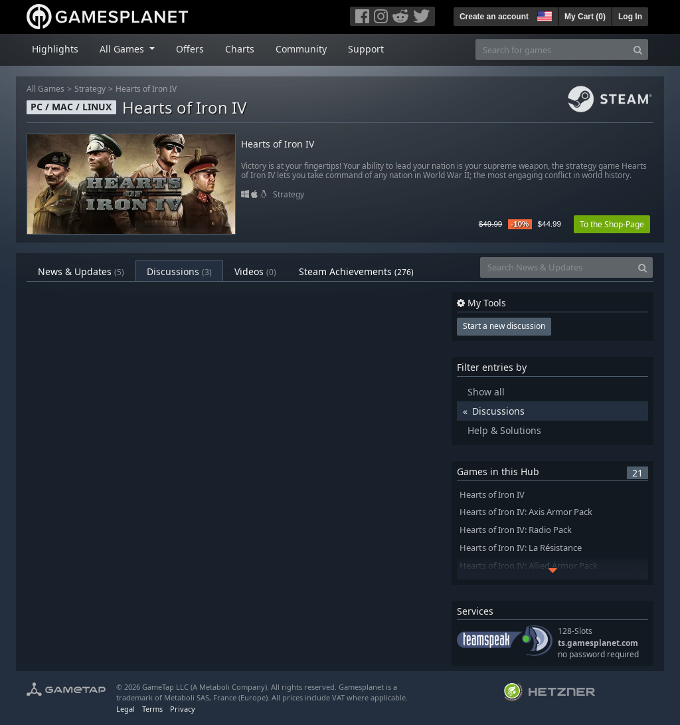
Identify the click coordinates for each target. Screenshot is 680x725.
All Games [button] (123, 49)
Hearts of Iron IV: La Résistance (521, 548)
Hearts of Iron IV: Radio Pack (516, 530)
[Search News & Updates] (556, 267)
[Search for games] (551, 49)
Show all (486, 391)
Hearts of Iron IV (146, 89)
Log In (630, 16)
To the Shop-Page (612, 224)
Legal (125, 709)
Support (366, 49)
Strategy (90, 89)
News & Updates (81, 271)
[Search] (638, 49)
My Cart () (585, 16)
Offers (190, 49)
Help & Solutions (504, 430)
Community (301, 49)
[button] (543, 14)
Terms (152, 709)
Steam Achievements (356, 271)
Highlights (55, 49)
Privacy (182, 709)
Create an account (494, 16)
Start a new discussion (504, 326)
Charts (239, 49)
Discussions (179, 271)
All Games (45, 89)
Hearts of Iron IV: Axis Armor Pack (526, 512)
